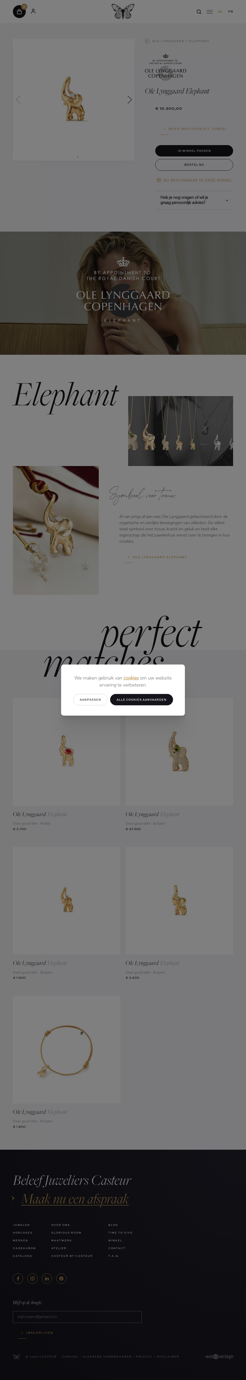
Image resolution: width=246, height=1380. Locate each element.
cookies (131, 678)
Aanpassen (90, 699)
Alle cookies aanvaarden (142, 699)
